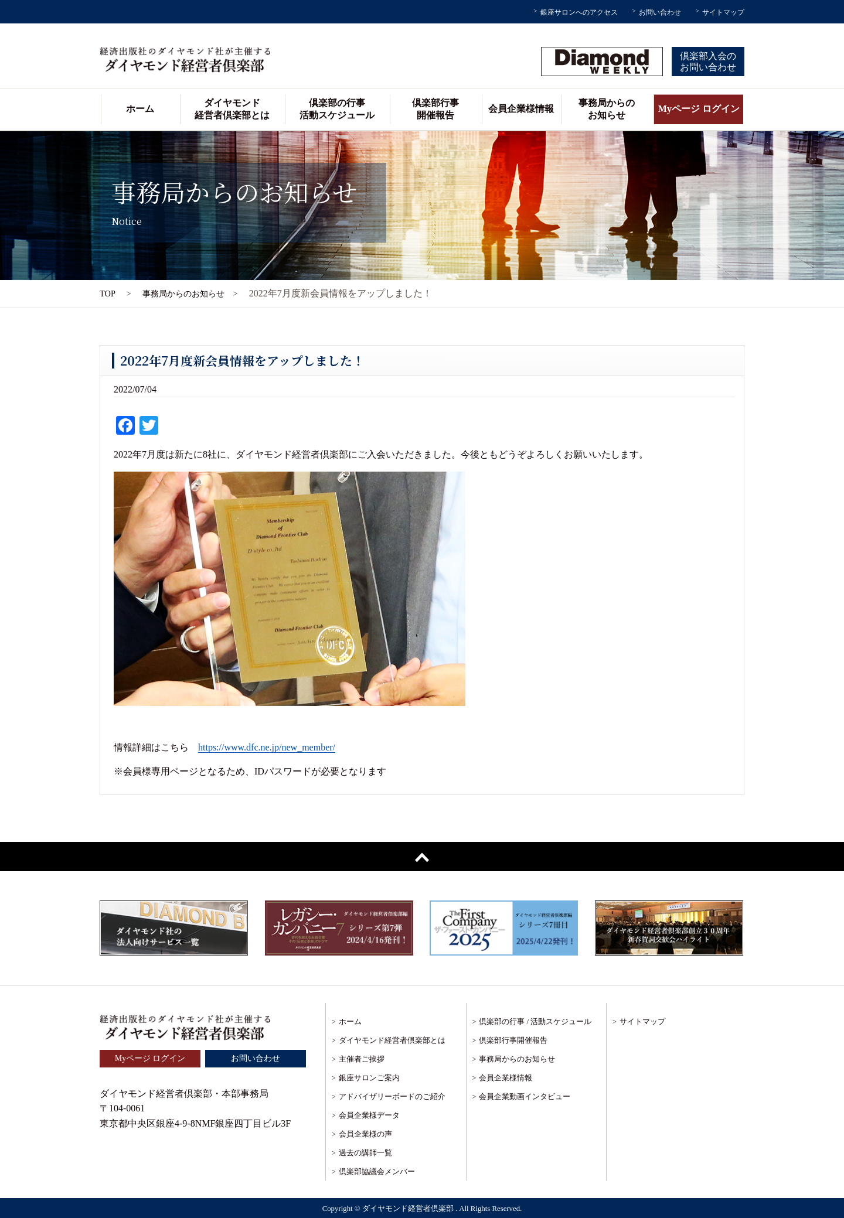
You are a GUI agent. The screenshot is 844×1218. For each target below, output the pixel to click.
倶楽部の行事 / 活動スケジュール (535, 1021)
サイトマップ (723, 12)
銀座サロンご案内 (369, 1077)
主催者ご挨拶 (361, 1059)
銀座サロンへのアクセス (579, 12)
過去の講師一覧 (365, 1152)
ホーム (140, 109)
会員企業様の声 (365, 1134)
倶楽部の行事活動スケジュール (337, 109)
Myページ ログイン (699, 109)
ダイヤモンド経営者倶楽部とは (232, 109)
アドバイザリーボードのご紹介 (392, 1096)
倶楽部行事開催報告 (435, 109)
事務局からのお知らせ (606, 109)
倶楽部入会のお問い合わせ (708, 61)
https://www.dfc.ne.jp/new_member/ (266, 747)
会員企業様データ (369, 1115)
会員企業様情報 (521, 109)
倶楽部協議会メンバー (377, 1171)
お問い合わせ (660, 12)
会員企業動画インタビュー (524, 1096)
